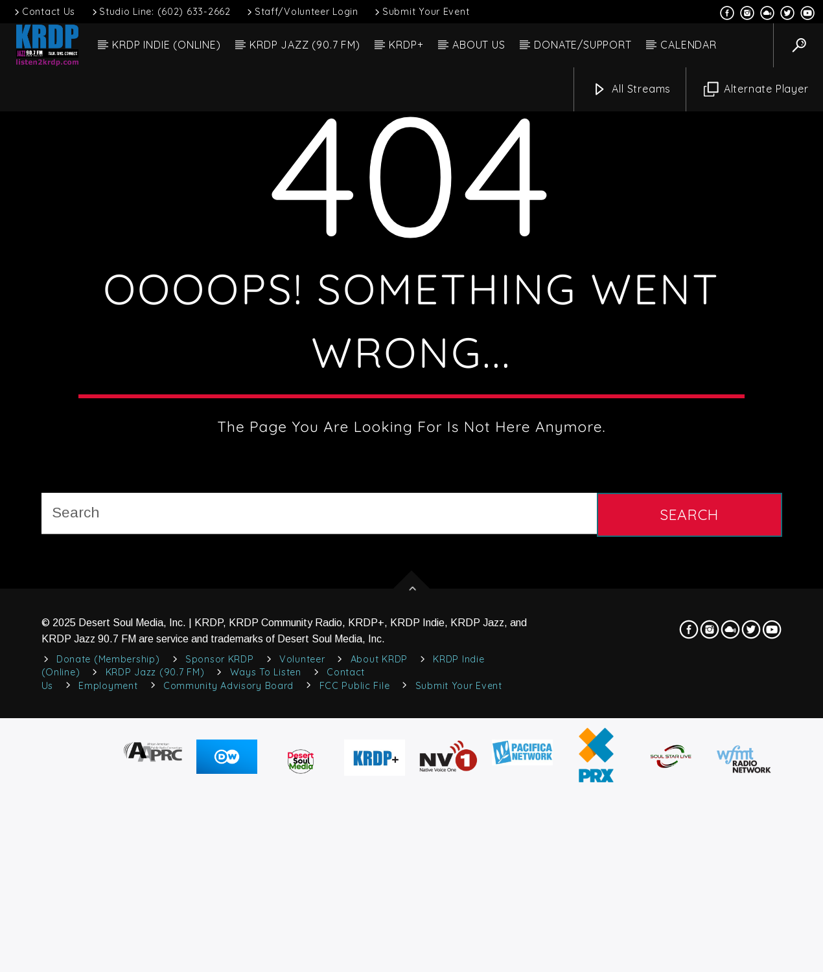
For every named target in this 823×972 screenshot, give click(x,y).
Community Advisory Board (228, 963)
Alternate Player (756, 89)
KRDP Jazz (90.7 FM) (155, 950)
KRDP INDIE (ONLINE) (166, 44)
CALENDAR (688, 44)
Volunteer (302, 937)
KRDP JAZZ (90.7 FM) (304, 44)
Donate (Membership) (108, 937)
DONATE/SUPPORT (582, 44)
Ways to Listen (265, 950)
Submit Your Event (421, 11)
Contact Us (43, 11)
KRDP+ (406, 44)
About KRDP (379, 937)
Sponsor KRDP (219, 937)
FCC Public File (354, 963)
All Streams (631, 89)
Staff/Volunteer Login (301, 11)
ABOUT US (478, 44)
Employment (107, 963)
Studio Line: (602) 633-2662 (160, 11)
